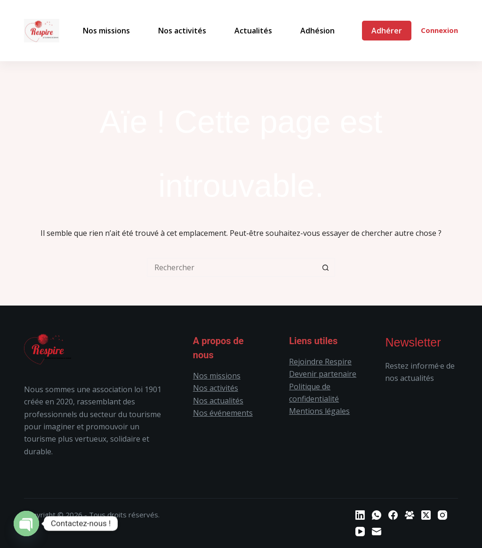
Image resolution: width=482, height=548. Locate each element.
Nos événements (223, 413)
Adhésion (317, 30)
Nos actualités (218, 400)
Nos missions (106, 30)
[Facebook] (393, 515)
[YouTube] (360, 531)
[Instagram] (442, 515)
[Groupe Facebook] (409, 515)
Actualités (253, 30)
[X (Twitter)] (426, 515)
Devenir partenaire (322, 374)
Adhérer (386, 30)
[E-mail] (376, 531)
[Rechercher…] (231, 267)
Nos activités (182, 30)
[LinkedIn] (360, 515)
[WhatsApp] (376, 515)
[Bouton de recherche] (325, 267)
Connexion (439, 30)
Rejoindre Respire (320, 361)
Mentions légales (319, 411)
